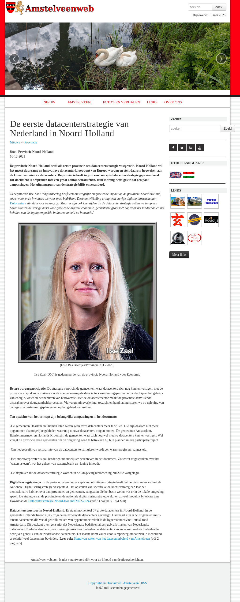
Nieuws (15, 142)
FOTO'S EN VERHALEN (121, 102)
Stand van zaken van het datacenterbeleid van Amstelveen (112, 538)
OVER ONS (173, 102)
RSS (144, 583)
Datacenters (18, 203)
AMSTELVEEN (79, 102)
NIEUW (49, 102)
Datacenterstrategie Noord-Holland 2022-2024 (59, 501)
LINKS (152, 102)
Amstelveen (131, 583)
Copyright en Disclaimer (104, 583)
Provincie (30, 142)
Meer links (179, 254)
